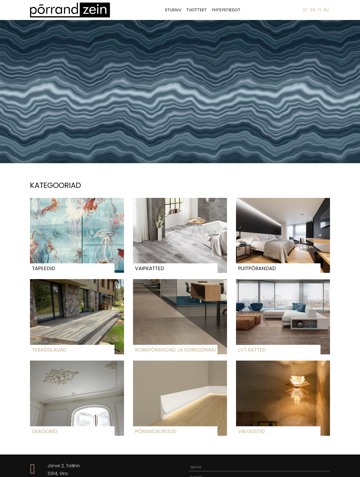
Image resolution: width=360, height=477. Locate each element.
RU (326, 10)
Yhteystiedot (226, 10)
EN (312, 10)
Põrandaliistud (155, 431)
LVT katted (252, 349)
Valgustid (251, 431)
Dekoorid (45, 431)
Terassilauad (49, 349)
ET (305, 10)
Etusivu (173, 10)
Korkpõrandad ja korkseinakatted (175, 349)
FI (319, 10)
